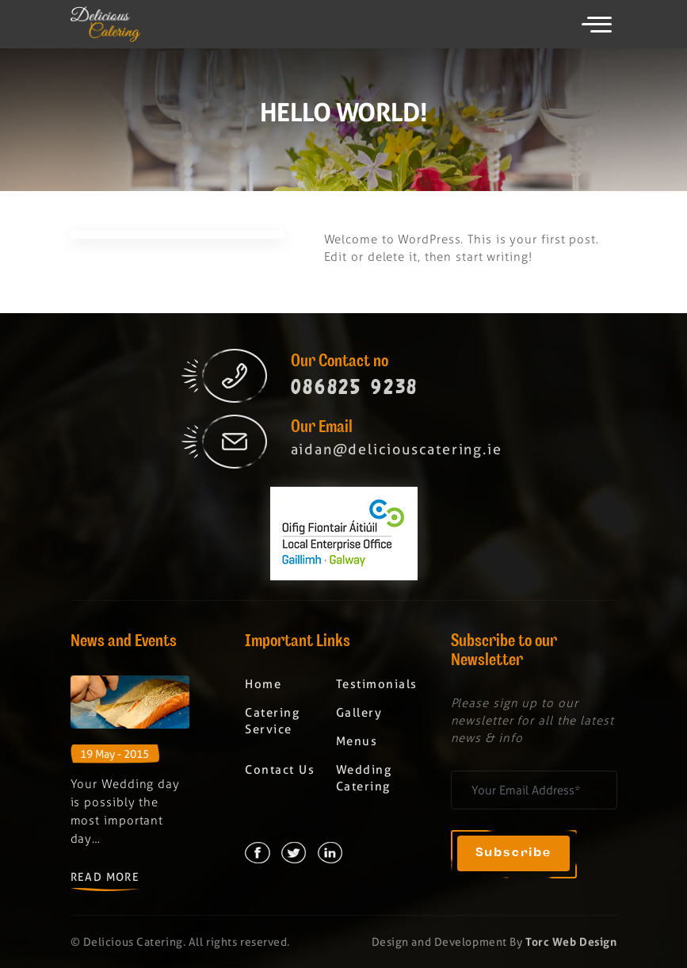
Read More (105, 876)
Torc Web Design (570, 941)
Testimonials (377, 684)
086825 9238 (355, 387)
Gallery (359, 713)
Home (263, 684)
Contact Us (280, 770)
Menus (357, 741)
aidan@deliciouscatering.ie (396, 449)
